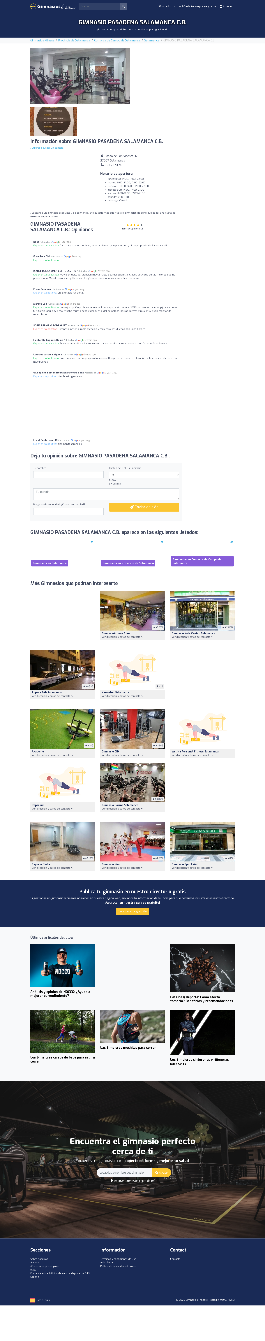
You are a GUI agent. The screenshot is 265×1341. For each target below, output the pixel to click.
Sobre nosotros (39, 1259)
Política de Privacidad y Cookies (118, 1266)
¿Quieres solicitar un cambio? (47, 147)
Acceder (226, 6)
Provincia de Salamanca (74, 40)
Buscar (161, 1173)
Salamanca (151, 40)
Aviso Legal (107, 1262)
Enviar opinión (144, 507)
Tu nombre (39, 468)
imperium (38, 805)
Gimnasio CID (110, 751)
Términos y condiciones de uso (118, 1259)
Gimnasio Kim (111, 864)
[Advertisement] (185, 73)
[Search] (99, 6)
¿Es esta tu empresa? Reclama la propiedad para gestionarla (132, 29)
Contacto (175, 1259)
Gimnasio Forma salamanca (120, 805)
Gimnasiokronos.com (116, 633)
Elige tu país (40, 1300)
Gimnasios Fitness (42, 40)
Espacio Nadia (41, 864)
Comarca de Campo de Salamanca (117, 40)
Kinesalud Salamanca (115, 692)
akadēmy (38, 751)
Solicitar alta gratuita (133, 911)
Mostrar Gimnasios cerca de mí (133, 1181)
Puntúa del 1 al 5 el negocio (125, 468)
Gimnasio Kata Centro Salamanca (193, 633)
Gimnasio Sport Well (185, 864)
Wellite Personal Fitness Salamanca (195, 751)
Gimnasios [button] (166, 6)
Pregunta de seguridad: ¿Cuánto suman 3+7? (59, 504)
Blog (33, 1269)
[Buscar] (123, 6)
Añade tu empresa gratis (197, 6)
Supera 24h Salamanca (47, 692)
